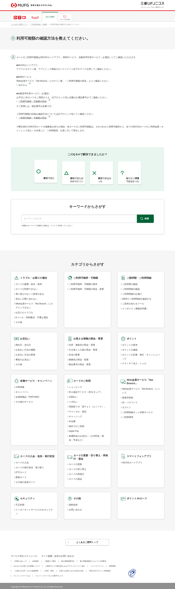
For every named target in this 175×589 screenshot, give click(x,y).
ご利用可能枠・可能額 (39, 24)
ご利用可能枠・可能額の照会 (32, 101)
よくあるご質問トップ (19, 24)
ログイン (22, 85)
